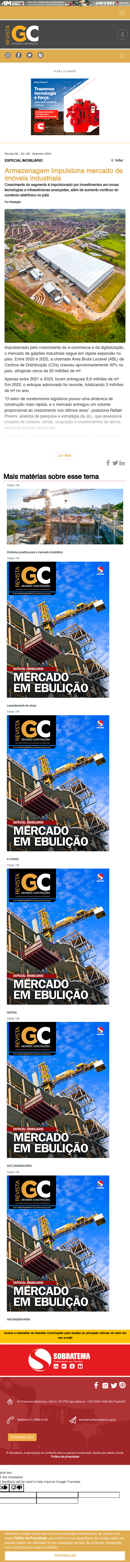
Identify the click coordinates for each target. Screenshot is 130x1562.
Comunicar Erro (22, 1437)
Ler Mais (65, 455)
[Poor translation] (16, 1488)
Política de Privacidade (30, 1538)
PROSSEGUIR (65, 1555)
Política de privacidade (65, 1457)
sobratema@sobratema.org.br (97, 1420)
